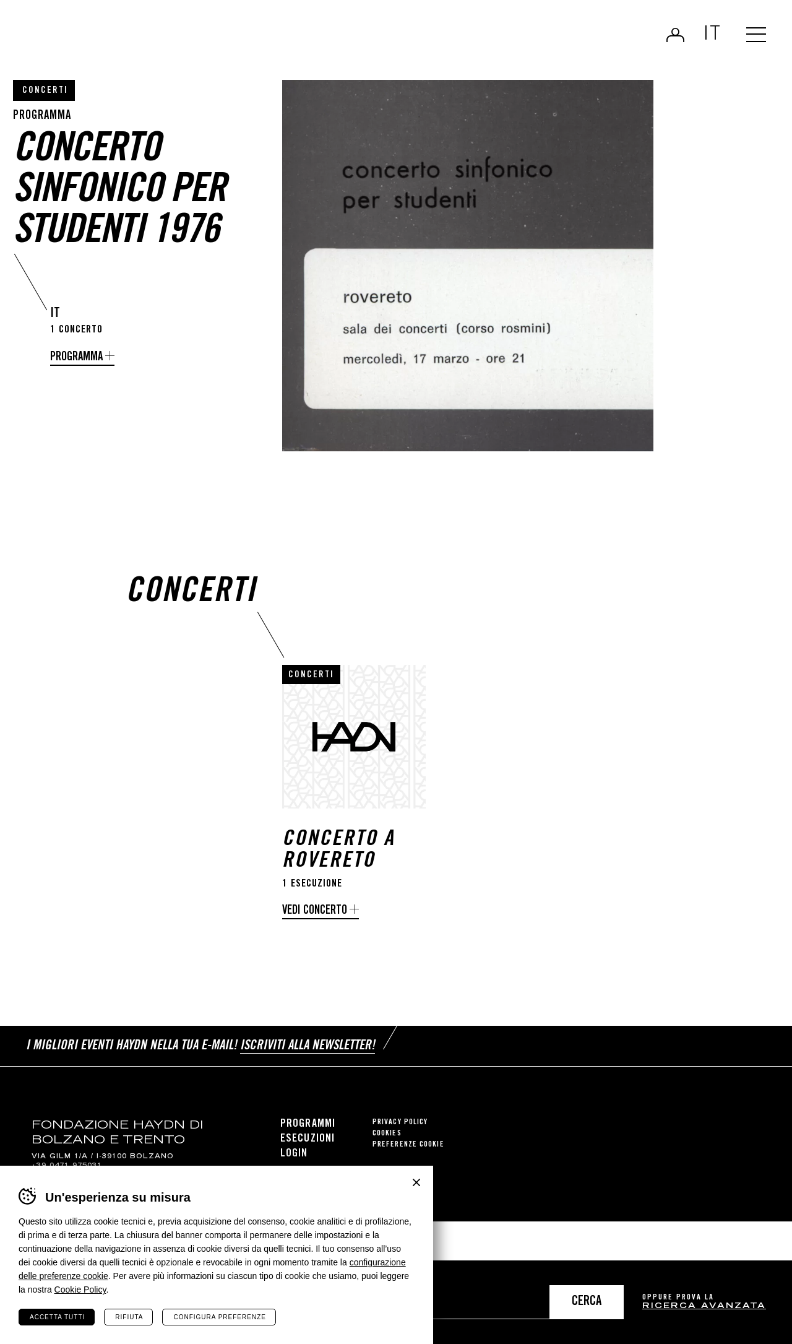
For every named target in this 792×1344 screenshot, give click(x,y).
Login (675, 34)
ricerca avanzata (704, 1307)
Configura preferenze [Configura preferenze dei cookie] (219, 1317)
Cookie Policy (80, 1289)
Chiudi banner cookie (416, 1182)
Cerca (586, 1302)
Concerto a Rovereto (338, 851)
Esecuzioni (307, 1139)
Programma (76, 357)
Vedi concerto (314, 911)
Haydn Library (128, 39)
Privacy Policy (400, 1123)
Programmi (307, 1124)
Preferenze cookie (408, 1145)
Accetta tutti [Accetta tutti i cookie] (57, 1317)
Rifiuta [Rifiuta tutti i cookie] (129, 1317)
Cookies (387, 1134)
